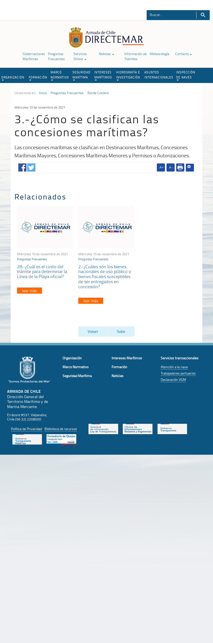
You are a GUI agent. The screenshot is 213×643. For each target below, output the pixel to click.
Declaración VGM (173, 379)
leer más (29, 290)
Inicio (43, 93)
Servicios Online (80, 56)
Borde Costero (98, 93)
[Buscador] (169, 14)
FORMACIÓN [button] (38, 78)
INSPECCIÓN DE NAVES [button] (185, 75)
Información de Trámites (135, 56)
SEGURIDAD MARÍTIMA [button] (81, 75)
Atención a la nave (174, 366)
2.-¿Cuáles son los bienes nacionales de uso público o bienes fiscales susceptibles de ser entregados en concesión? (104, 276)
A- (170, 167)
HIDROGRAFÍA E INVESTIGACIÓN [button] (128, 75)
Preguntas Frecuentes (56, 56)
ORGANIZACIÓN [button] (12, 78)
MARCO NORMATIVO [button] (60, 75)
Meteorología (159, 53)
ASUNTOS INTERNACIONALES (158, 74)
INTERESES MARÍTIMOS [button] (103, 75)
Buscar (203, 15)
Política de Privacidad (26, 428)
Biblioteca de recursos (60, 428)
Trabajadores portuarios (178, 373)
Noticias (106, 53)
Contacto (183, 53)
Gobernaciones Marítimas (34, 56)
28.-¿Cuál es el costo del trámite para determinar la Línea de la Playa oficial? (42, 271)
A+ (161, 167)
